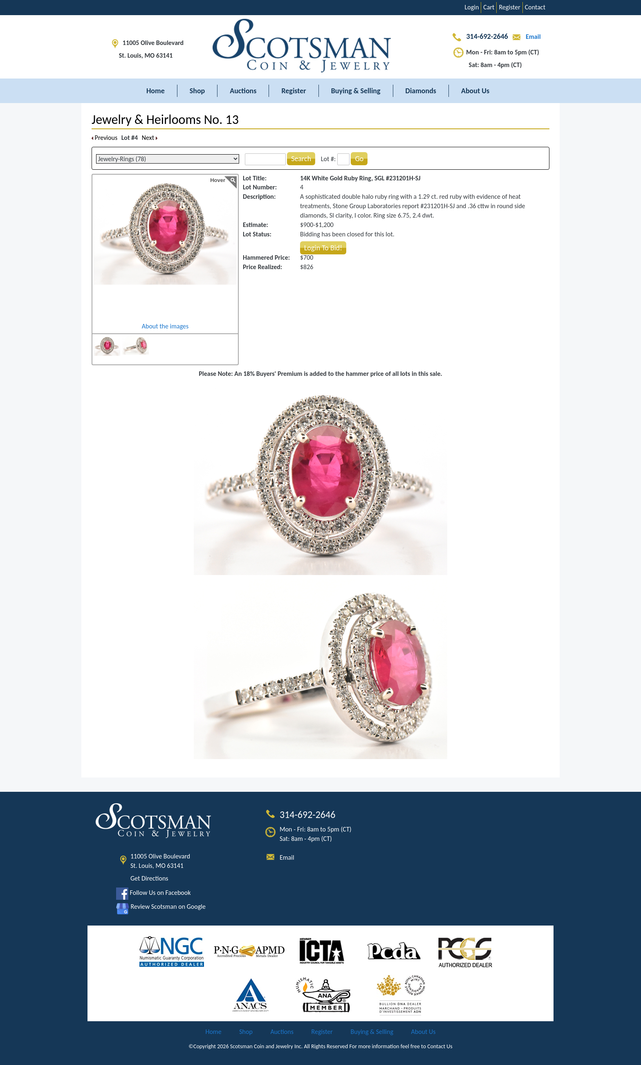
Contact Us (440, 1046)
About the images (165, 326)
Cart (488, 7)
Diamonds (421, 90)
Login (472, 7)
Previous (104, 138)
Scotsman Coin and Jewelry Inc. (266, 1046)
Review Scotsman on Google (161, 906)
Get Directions (149, 878)
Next (149, 138)
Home (155, 90)
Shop (197, 90)
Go (359, 158)
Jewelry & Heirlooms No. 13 (165, 120)
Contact (535, 7)
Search (301, 158)
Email (524, 36)
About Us (475, 90)
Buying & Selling (356, 90)
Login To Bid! (323, 247)
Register (509, 7)
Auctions (243, 90)
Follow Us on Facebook (153, 892)
